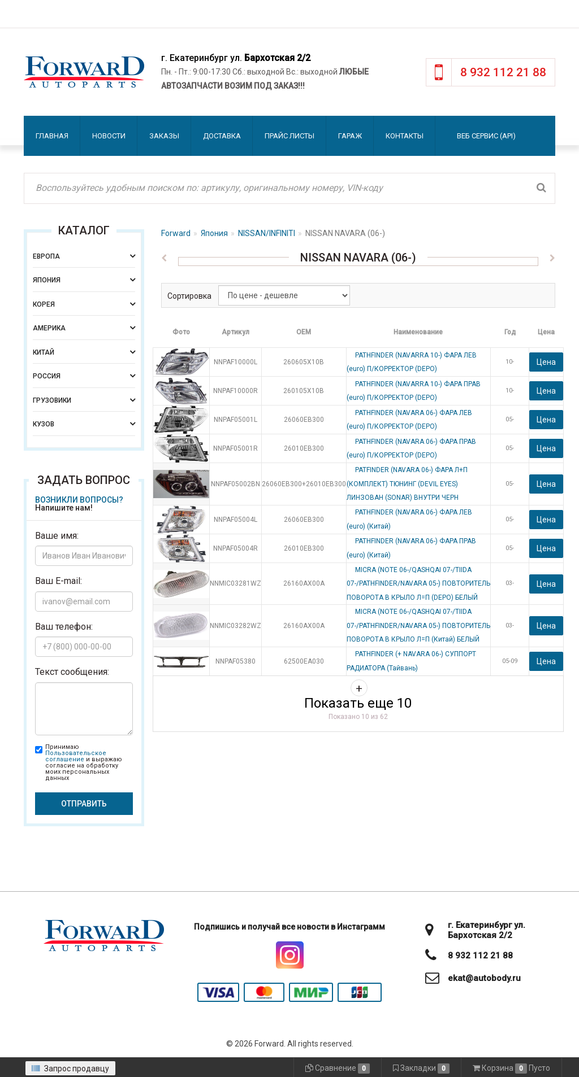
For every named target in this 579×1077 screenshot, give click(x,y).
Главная (52, 136)
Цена (546, 362)
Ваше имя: (57, 535)
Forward (176, 233)
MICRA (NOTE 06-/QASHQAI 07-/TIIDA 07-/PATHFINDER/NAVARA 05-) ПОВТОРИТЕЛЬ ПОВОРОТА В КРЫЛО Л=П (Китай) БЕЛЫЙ (418, 625)
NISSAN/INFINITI (266, 233)
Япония (214, 233)
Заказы (164, 136)
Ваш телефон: (64, 626)
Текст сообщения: (72, 671)
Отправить (84, 803)
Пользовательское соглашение (75, 756)
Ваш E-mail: (58, 580)
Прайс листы (289, 136)
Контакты (405, 136)
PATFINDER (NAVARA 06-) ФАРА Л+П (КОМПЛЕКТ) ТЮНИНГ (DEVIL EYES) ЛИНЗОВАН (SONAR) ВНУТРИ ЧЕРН (407, 484)
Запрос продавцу (70, 1068)
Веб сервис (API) (486, 136)
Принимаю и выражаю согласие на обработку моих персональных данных (83, 762)
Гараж (350, 136)
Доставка (222, 136)
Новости (109, 136)
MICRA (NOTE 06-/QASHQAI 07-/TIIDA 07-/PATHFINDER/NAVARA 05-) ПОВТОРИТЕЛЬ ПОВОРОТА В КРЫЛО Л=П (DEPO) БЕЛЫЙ (418, 583)
